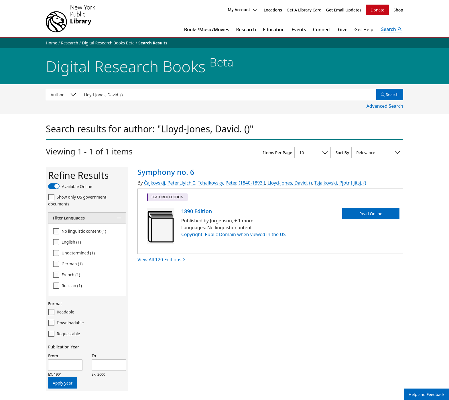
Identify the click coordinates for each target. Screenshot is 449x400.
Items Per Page (277, 152)
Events (299, 29)
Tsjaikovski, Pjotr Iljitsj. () (340, 183)
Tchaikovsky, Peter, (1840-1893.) (231, 183)
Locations (273, 10)
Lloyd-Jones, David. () (289, 183)
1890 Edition (196, 211)
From (53, 355)
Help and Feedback (426, 394)
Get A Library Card (304, 10)
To (94, 355)
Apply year (62, 383)
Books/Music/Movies (206, 29)
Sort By (342, 152)
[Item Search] (227, 94)
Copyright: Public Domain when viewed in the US (233, 234)
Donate (377, 10)
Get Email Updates (343, 10)
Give (343, 29)
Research (246, 29)
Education (274, 29)
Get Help (364, 29)
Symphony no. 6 (165, 172)
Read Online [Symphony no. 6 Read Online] (370, 213)
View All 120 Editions (161, 259)
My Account (242, 9)
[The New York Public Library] (70, 18)
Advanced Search (385, 106)
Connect (322, 29)
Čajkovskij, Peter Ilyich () (170, 183)
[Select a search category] (62, 94)
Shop (398, 10)
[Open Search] (391, 29)
